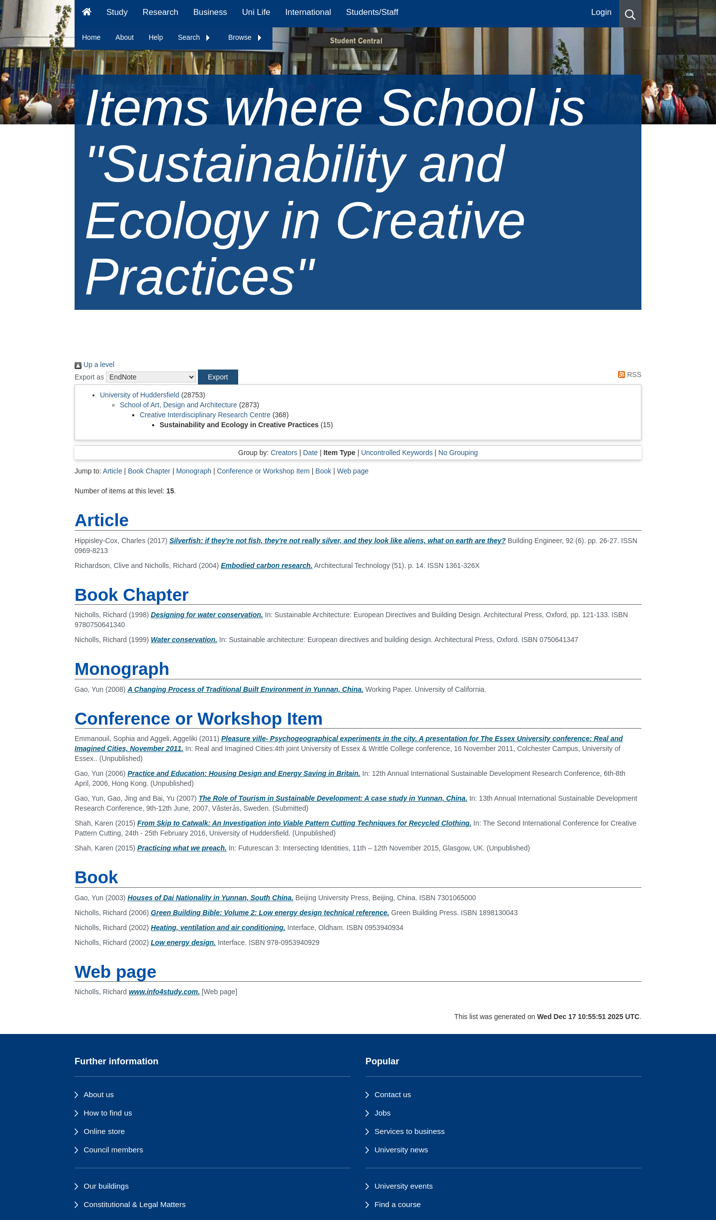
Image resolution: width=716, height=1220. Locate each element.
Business (210, 12)
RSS (628, 374)
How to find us (108, 1113)
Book (323, 471)
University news (401, 1149)
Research (161, 12)
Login (601, 12)
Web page (353, 471)
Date (310, 453)
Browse (245, 37)
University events (403, 1186)
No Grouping (458, 453)
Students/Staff (372, 12)
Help (156, 37)
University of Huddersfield (139, 395)
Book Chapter (149, 471)
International (308, 12)
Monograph (193, 471)
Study (117, 12)
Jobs (382, 1113)
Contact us (392, 1094)
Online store (104, 1131)
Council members (113, 1149)
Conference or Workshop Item (263, 471)
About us (99, 1094)
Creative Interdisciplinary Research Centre (205, 415)
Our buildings (106, 1186)
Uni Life (256, 12)
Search (194, 37)
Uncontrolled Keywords (397, 453)
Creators (283, 453)
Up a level (94, 365)
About (124, 37)
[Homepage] (87, 13)
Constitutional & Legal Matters (134, 1204)
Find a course (397, 1204)
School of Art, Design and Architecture (178, 405)
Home (91, 37)
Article (112, 471)
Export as (89, 377)
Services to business (409, 1131)
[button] (630, 13)
